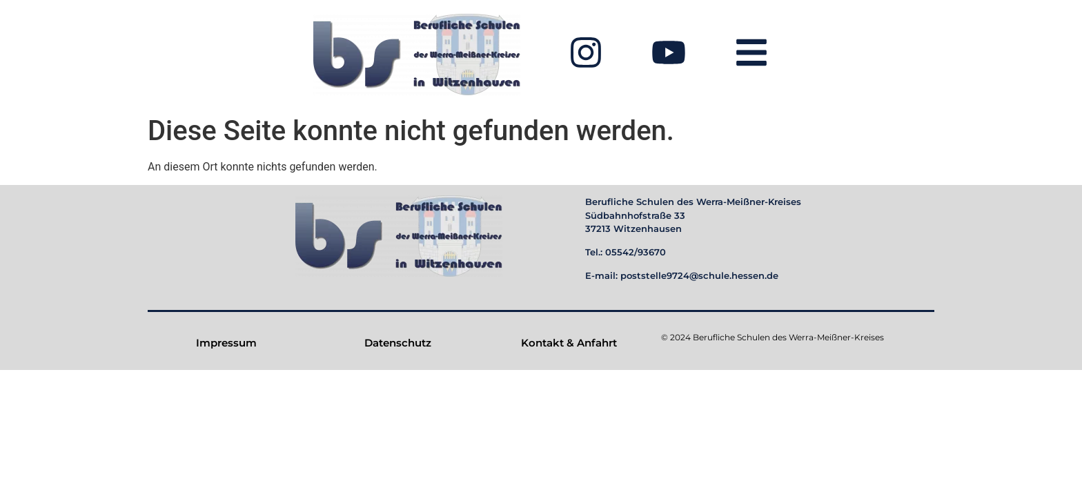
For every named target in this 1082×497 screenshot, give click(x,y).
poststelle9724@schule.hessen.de (699, 275)
